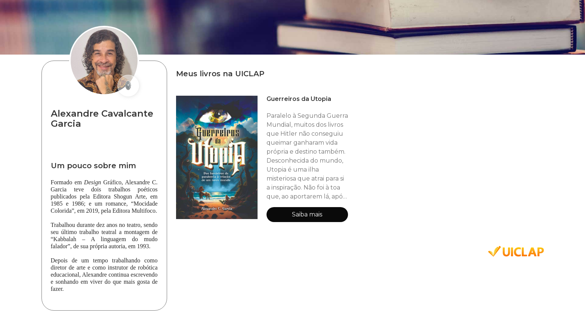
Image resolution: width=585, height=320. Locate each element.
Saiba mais (307, 214)
